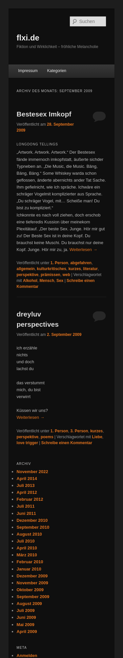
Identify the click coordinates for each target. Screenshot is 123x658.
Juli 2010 (26, 541)
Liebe (97, 437)
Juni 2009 (26, 617)
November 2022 (32, 471)
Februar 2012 (30, 499)
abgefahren (81, 263)
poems (47, 437)
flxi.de (28, 37)
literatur (90, 268)
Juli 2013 (26, 485)
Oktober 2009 (30, 589)
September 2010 (33, 527)
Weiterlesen (83, 249)
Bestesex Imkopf (44, 114)
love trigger (27, 443)
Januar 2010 (29, 569)
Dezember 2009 (32, 575)
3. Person (79, 431)
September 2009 (33, 596)
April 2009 (27, 631)
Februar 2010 (30, 561)
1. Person (59, 263)
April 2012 (27, 492)
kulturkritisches (51, 268)
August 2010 (29, 534)
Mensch (47, 280)
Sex (59, 280)
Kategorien (56, 70)
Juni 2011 (26, 513)
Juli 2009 (26, 610)
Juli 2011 (26, 506)
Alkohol (30, 280)
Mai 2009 (25, 624)
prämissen (50, 274)
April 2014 (27, 478)
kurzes (75, 268)
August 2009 (29, 603)
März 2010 (27, 554)
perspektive (28, 274)
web (66, 274)
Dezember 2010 (32, 520)
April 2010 (27, 547)
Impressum (27, 70)
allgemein (26, 268)
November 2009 (32, 582)
